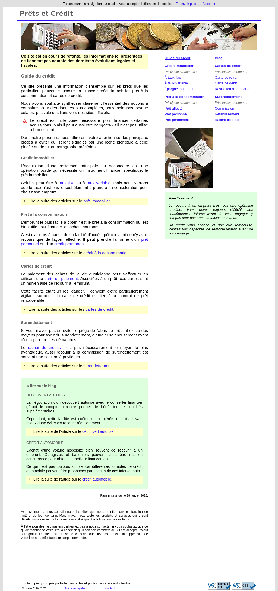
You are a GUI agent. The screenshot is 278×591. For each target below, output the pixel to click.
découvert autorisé (97, 431)
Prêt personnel (176, 114)
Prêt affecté (173, 108)
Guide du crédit (177, 58)
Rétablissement (227, 114)
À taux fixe (173, 77)
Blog (219, 58)
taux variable (98, 182)
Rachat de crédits (228, 120)
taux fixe (67, 182)
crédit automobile (96, 479)
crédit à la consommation (106, 252)
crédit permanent (69, 244)
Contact (110, 588)
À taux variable (176, 83)
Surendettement (228, 97)
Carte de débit (226, 83)
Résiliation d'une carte (232, 89)
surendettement (97, 365)
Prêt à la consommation (184, 97)
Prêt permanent (177, 120)
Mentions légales (75, 588)
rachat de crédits (44, 347)
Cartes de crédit (228, 66)
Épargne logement (179, 89)
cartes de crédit (99, 309)
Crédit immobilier (179, 66)
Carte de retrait (226, 77)
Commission (224, 108)
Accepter (209, 4)
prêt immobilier (96, 201)
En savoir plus (186, 4)
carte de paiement (61, 278)
